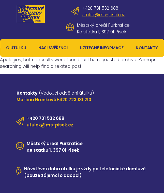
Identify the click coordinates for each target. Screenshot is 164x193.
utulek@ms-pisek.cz (103, 15)
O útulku (16, 48)
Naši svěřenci (53, 48)
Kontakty (147, 48)
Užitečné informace (102, 48)
